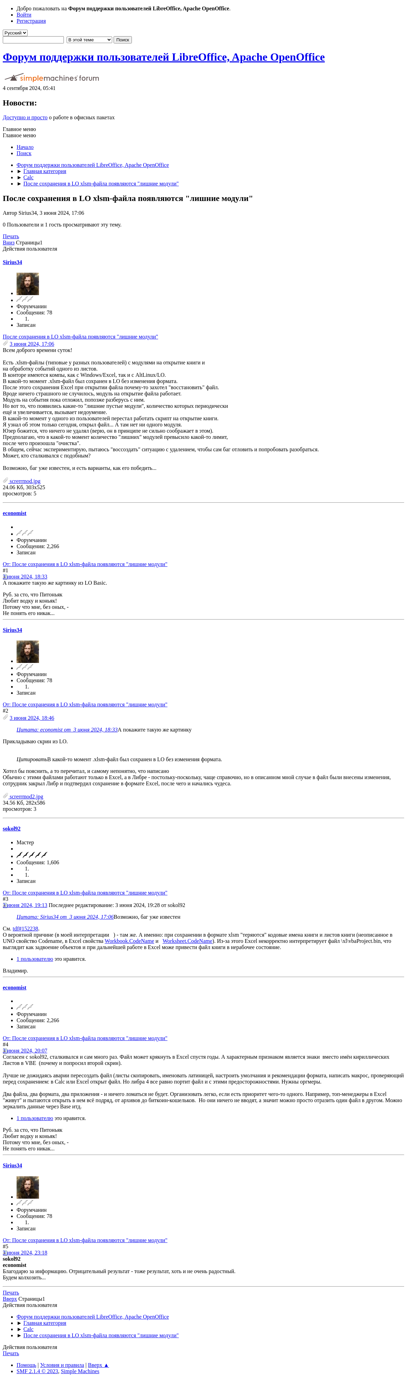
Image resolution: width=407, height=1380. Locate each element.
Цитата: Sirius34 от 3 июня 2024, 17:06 (65, 917)
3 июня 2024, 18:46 (32, 718)
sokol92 (12, 829)
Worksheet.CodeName (187, 941)
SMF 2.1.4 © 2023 (37, 1371)
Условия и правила (62, 1365)
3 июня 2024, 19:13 (25, 905)
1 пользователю (35, 959)
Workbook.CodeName (129, 941)
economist (14, 513)
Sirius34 (12, 262)
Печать (11, 236)
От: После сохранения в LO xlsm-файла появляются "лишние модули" (85, 564)
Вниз (8, 242)
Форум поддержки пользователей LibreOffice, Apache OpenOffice (164, 57)
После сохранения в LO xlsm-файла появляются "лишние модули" (80, 337)
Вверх (10, 1299)
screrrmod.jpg (21, 481)
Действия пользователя (30, 249)
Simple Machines (80, 1371)
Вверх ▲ (98, 1365)
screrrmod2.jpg (23, 796)
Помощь (26, 1365)
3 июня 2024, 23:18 (25, 1253)
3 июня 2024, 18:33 (25, 577)
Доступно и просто (25, 117)
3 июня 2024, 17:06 (32, 344)
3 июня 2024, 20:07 (25, 1051)
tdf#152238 (25, 928)
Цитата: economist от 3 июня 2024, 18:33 (67, 730)
